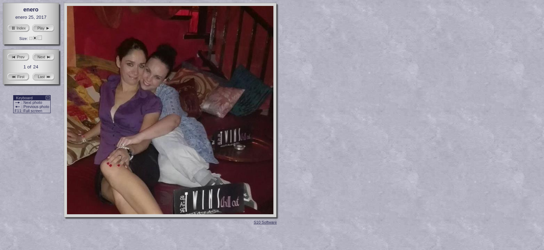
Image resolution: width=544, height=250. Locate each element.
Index (18, 27)
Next (43, 56)
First (18, 76)
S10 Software (265, 222)
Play (43, 27)
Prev (18, 56)
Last (43, 76)
